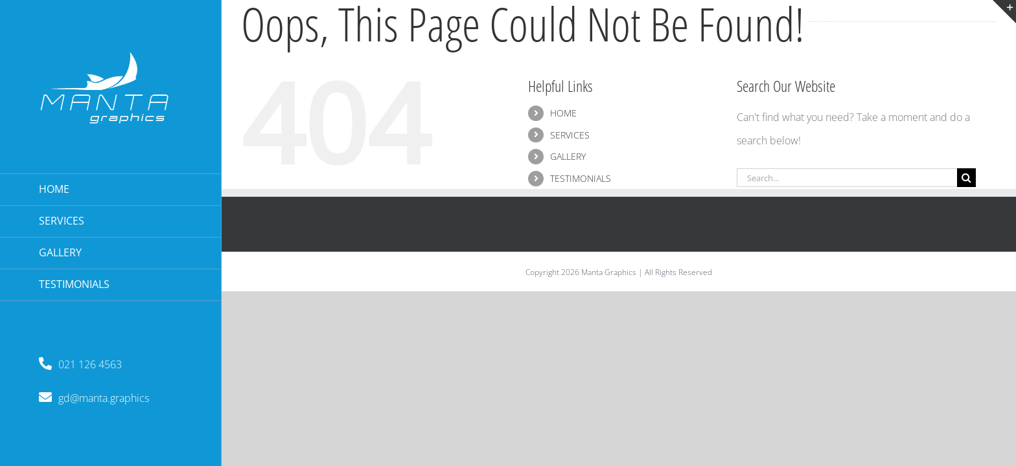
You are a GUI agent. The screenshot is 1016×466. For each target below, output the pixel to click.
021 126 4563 (80, 364)
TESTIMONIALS (580, 178)
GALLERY (568, 156)
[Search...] (847, 177)
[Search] (966, 177)
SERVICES (570, 135)
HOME (563, 113)
